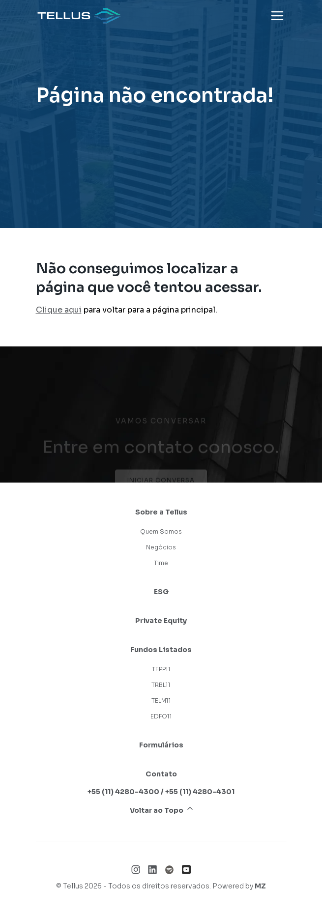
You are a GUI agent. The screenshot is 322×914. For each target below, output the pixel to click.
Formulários (161, 745)
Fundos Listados (161, 649)
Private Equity (161, 620)
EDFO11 (161, 716)
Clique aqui (59, 310)
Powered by (239, 886)
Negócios (161, 547)
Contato (161, 774)
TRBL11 (161, 684)
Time (161, 563)
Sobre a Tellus (161, 512)
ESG (161, 591)
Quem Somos (161, 531)
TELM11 (161, 700)
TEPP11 (161, 669)
